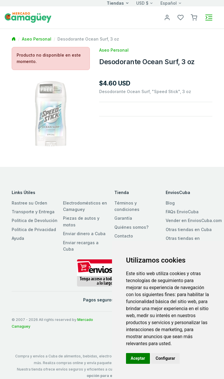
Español (168, 3)
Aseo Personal (36, 38)
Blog (170, 202)
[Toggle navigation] (209, 17)
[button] (194, 17)
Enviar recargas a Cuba (81, 245)
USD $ (142, 3)
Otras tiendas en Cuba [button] (189, 229)
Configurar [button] (165, 358)
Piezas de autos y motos (81, 221)
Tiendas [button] (115, 3)
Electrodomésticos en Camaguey (85, 206)
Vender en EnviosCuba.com (194, 220)
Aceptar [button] (138, 358)
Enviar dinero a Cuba (84, 233)
